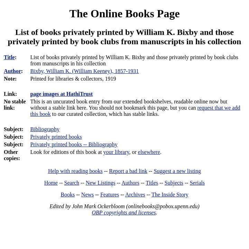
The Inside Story (169, 194)
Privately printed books (56, 137)
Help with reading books (75, 171)
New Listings (101, 183)
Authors (130, 183)
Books (68, 194)
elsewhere (149, 152)
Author (12, 71)
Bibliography (44, 129)
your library (116, 152)
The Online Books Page (124, 13)
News (87, 194)
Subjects (174, 183)
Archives (135, 194)
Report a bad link (128, 171)
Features (109, 194)
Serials (197, 183)
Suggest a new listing (177, 171)
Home (51, 183)
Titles (152, 183)
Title (9, 57)
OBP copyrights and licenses (124, 212)
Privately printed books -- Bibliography (73, 144)
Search (72, 183)
